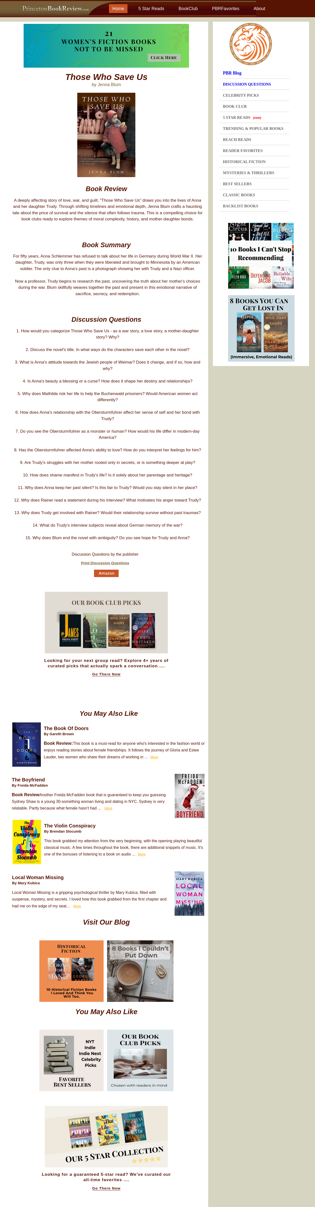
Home (118, 8)
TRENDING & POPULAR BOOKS (253, 128)
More (154, 757)
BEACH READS (237, 140)
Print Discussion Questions (105, 563)
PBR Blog (232, 73)
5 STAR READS (242, 117)
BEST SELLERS (237, 184)
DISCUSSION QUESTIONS (247, 84)
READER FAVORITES (243, 151)
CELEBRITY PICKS (241, 95)
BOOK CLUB (235, 106)
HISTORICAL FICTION (244, 162)
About (259, 8)
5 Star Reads (151, 8)
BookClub (188, 8)
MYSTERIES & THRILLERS (248, 173)
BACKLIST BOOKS (240, 206)
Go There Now (106, 674)
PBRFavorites (225, 8)
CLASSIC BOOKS (239, 195)
